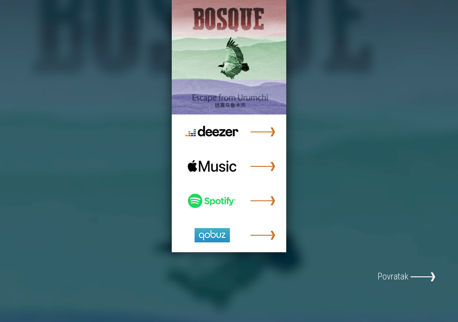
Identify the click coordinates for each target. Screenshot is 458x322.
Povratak (392, 276)
